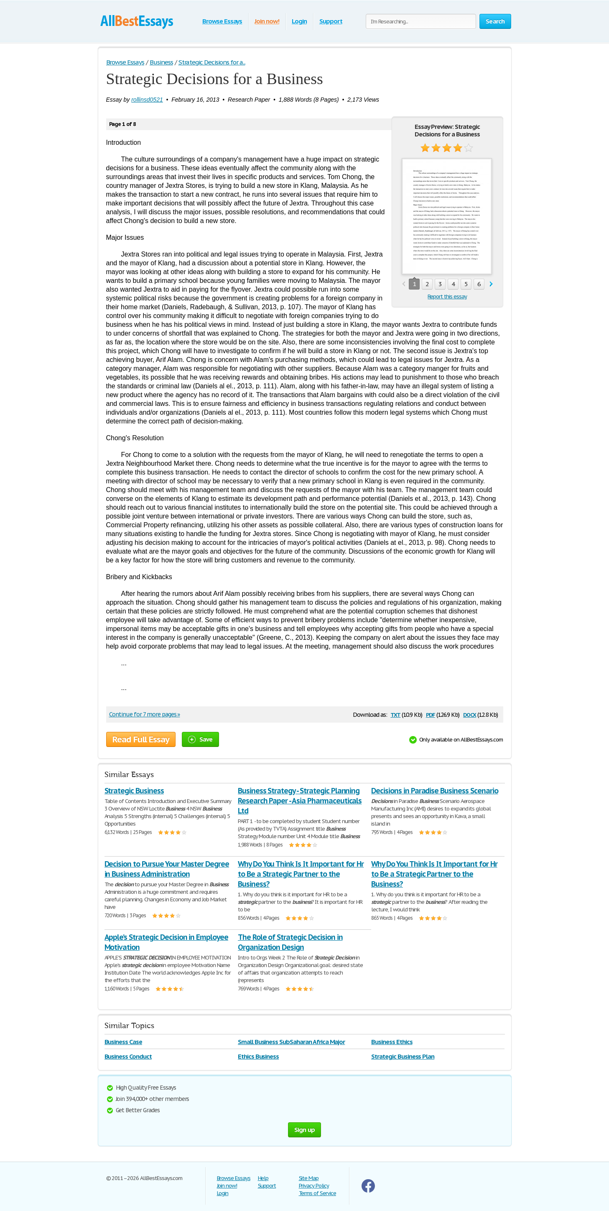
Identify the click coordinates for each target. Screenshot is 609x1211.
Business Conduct (128, 1056)
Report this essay (447, 296)
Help (263, 1178)
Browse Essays (222, 21)
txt (395, 714)
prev (403, 284)
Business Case (123, 1042)
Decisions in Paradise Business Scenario (434, 790)
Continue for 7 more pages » (144, 714)
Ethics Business (258, 1056)
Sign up (304, 1130)
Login (299, 21)
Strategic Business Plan (402, 1056)
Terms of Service (317, 1193)
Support (330, 21)
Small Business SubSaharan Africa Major (291, 1042)
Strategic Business (134, 790)
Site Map (309, 1178)
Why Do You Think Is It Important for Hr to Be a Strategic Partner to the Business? (301, 874)
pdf (430, 714)
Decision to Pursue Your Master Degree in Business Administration (166, 869)
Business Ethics (391, 1042)
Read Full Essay (140, 739)
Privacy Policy (314, 1185)
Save (200, 739)
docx (469, 714)
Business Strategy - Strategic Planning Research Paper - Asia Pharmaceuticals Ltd (300, 801)
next (491, 284)
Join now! (267, 21)
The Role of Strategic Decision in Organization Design (290, 942)
